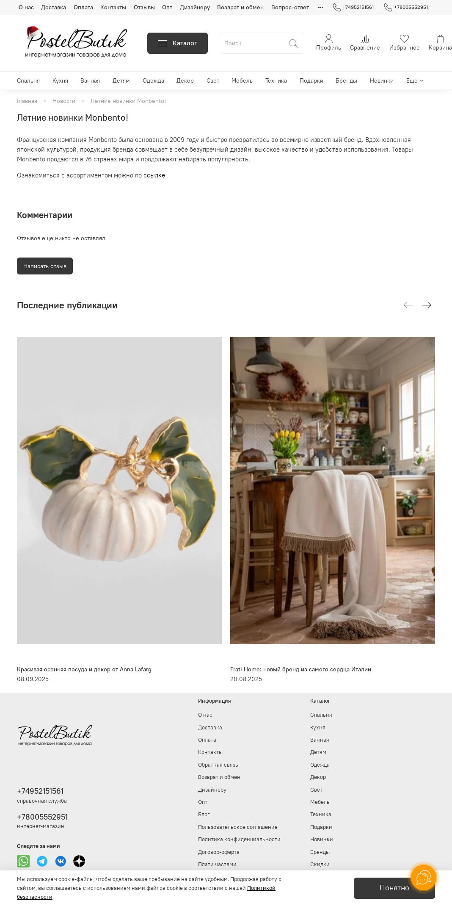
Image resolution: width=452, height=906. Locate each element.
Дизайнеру (195, 7)
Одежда (153, 80)
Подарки (311, 80)
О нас (26, 7)
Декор (185, 80)
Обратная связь (218, 765)
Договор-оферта (219, 852)
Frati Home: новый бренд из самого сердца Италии (300, 669)
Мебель (242, 80)
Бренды (346, 80)
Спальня (28, 80)
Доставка (53, 7)
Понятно (394, 887)
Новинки (382, 80)
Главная (27, 101)
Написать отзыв (44, 266)
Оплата (83, 7)
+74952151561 (353, 7)
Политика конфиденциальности (239, 839)
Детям (121, 80)
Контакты (113, 7)
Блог (204, 814)
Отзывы (144, 7)
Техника (276, 80)
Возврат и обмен (240, 7)
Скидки (320, 864)
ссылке (154, 175)
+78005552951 (406, 7)
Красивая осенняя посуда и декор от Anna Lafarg (84, 669)
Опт (167, 7)
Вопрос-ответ (290, 7)
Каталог (177, 43)
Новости (63, 101)
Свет (213, 80)
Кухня (60, 80)
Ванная (90, 80)
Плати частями (217, 864)
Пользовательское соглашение (238, 827)
